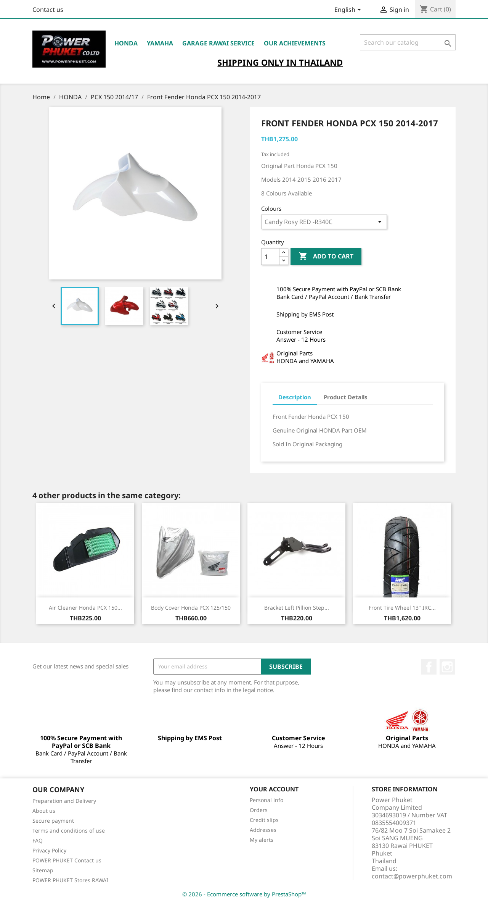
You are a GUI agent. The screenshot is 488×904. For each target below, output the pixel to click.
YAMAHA (160, 43)
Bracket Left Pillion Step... (296, 607)
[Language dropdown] (349, 10)
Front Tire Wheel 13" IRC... (402, 607)
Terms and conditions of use (68, 830)
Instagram (447, 667)
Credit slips (264, 819)
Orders (259, 810)
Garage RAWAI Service (218, 43)
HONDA (126, 43)
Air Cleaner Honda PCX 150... (85, 607)
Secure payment (53, 820)
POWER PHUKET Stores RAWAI (70, 880)
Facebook (429, 667)
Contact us (47, 9)
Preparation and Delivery (64, 800)
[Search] (408, 42)
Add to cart (326, 257)
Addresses (263, 829)
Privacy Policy (49, 850)
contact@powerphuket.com (412, 876)
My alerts (261, 839)
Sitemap (42, 870)
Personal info (266, 800)
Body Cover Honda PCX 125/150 (191, 607)
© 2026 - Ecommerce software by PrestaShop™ (244, 894)
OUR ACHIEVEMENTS (295, 43)
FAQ (37, 840)
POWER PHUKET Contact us (66, 860)
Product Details (346, 397)
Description (294, 397)
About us (43, 810)
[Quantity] (270, 256)
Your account (274, 789)
